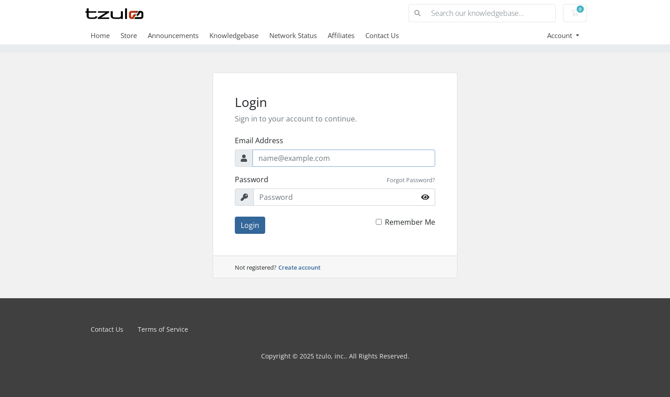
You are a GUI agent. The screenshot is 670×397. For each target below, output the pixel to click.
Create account (299, 267)
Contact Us (382, 35)
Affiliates (341, 35)
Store (129, 35)
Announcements (173, 35)
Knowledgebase (233, 35)
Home (100, 35)
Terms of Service (163, 329)
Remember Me (410, 222)
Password (251, 179)
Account (560, 35)
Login (250, 225)
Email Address (259, 140)
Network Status (293, 35)
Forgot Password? (411, 180)
